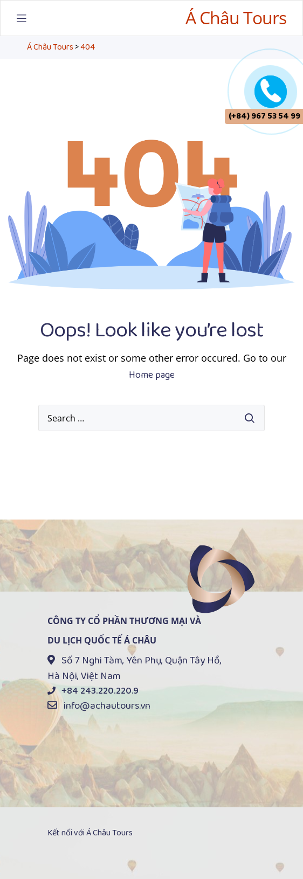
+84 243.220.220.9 (100, 690)
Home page (152, 375)
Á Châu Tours (235, 17)
